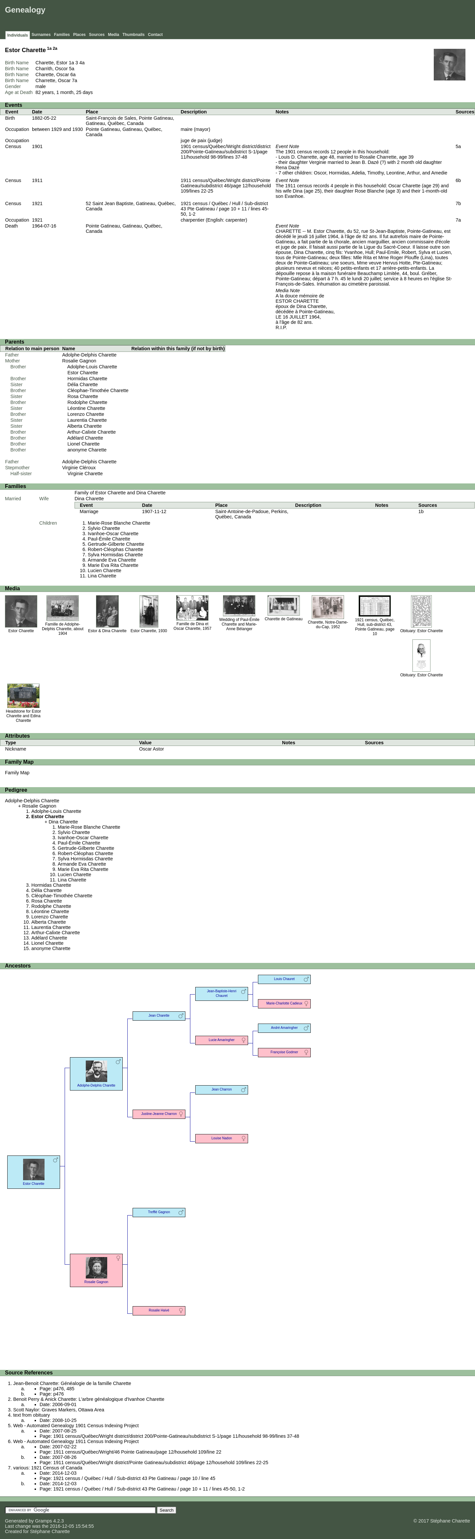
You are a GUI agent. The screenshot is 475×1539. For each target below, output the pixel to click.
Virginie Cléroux (79, 467)
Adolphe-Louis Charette (92, 366)
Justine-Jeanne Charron (159, 1114)
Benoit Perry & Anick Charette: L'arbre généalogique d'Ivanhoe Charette (88, 1399)
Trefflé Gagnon (159, 1212)
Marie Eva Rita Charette (113, 565)
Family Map (17, 772)
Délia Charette (83, 384)
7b (458, 203)
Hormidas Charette (88, 378)
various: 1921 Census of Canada (47, 1467)
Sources (97, 34)
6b (458, 180)
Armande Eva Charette (112, 560)
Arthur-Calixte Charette (91, 432)
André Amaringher (284, 1028)
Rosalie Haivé (159, 1310)
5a (71, 68)
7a (74, 80)
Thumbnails (133, 34)
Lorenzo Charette (86, 414)
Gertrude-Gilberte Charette (116, 544)
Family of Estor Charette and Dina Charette (120, 492)
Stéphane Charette (50, 1531)
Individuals (17, 35)
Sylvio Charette (104, 528)
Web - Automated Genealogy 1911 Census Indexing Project (76, 1441)
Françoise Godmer (284, 1052)
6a (73, 74)
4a (81, 62)
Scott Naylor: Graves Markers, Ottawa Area (58, 1409)
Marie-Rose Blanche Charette (119, 523)
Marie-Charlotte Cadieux (284, 1003)
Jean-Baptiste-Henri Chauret (221, 993)
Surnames (41, 34)
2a (55, 48)
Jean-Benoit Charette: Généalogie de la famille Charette (72, 1383)
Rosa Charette (83, 396)
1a (49, 48)
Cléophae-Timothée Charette (98, 390)
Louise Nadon (221, 1138)
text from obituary (31, 1415)
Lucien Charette (104, 570)
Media (113, 34)
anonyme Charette (87, 449)
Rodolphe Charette (88, 402)
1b (421, 511)
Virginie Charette (85, 473)
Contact (155, 34)
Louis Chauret (284, 979)
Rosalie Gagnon (79, 360)
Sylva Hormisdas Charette (115, 554)
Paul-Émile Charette (109, 538)
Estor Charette (83, 372)
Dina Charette (89, 498)
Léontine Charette (86, 408)
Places (79, 34)
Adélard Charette (85, 438)
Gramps (43, 1521)
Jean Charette (158, 1015)
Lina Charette (102, 575)
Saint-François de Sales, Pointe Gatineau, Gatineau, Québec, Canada (130, 120)
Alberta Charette (84, 426)
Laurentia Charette (87, 420)
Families (62, 34)
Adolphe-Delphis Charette (89, 354)
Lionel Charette (84, 443)
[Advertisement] (353, 16)
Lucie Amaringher (222, 1040)
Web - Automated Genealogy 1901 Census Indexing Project (76, 1425)
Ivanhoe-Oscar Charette (113, 533)
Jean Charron (221, 1089)
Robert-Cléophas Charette (115, 549)
